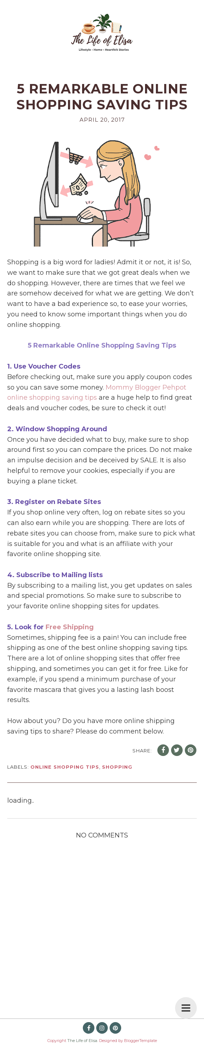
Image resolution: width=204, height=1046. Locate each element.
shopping (117, 767)
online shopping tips (64, 767)
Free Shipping (70, 627)
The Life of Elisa (82, 1040)
